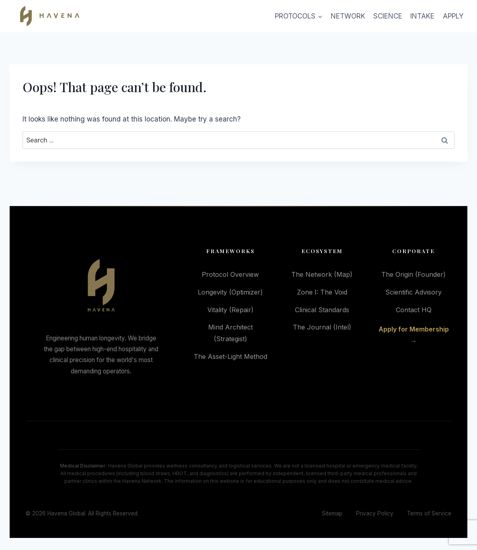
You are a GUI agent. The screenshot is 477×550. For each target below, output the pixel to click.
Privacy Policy (374, 513)
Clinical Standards (322, 310)
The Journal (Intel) (322, 327)
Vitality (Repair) (230, 310)
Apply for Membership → (414, 335)
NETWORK (348, 16)
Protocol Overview (230, 274)
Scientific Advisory (413, 292)
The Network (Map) (321, 274)
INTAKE (422, 16)
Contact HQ (414, 310)
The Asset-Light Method (230, 356)
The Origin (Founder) (413, 274)
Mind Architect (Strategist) (230, 333)
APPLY (453, 16)
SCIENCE (387, 16)
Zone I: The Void (322, 292)
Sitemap (332, 513)
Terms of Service (429, 513)
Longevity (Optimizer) (230, 292)
